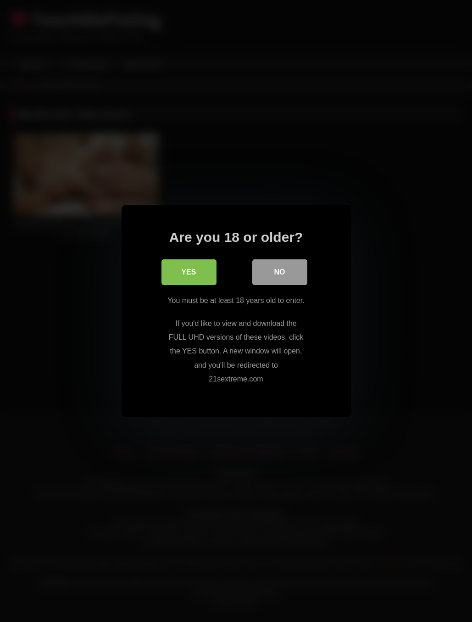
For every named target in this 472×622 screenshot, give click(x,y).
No (279, 272)
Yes (188, 272)
